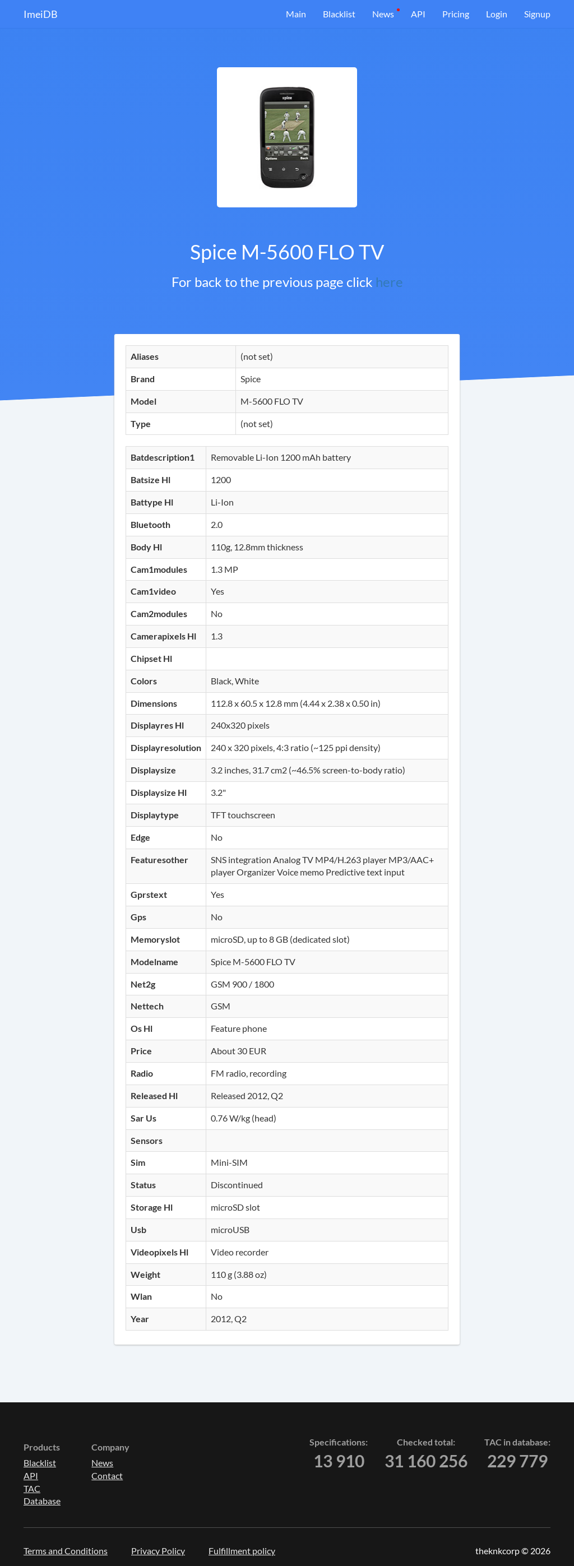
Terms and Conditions (66, 1550)
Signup (537, 13)
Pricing (455, 13)
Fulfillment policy (242, 1550)
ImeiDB (41, 14)
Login (496, 13)
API (418, 13)
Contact (107, 1475)
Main (296, 13)
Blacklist (339, 13)
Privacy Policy (158, 1550)
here (389, 282)
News (383, 13)
